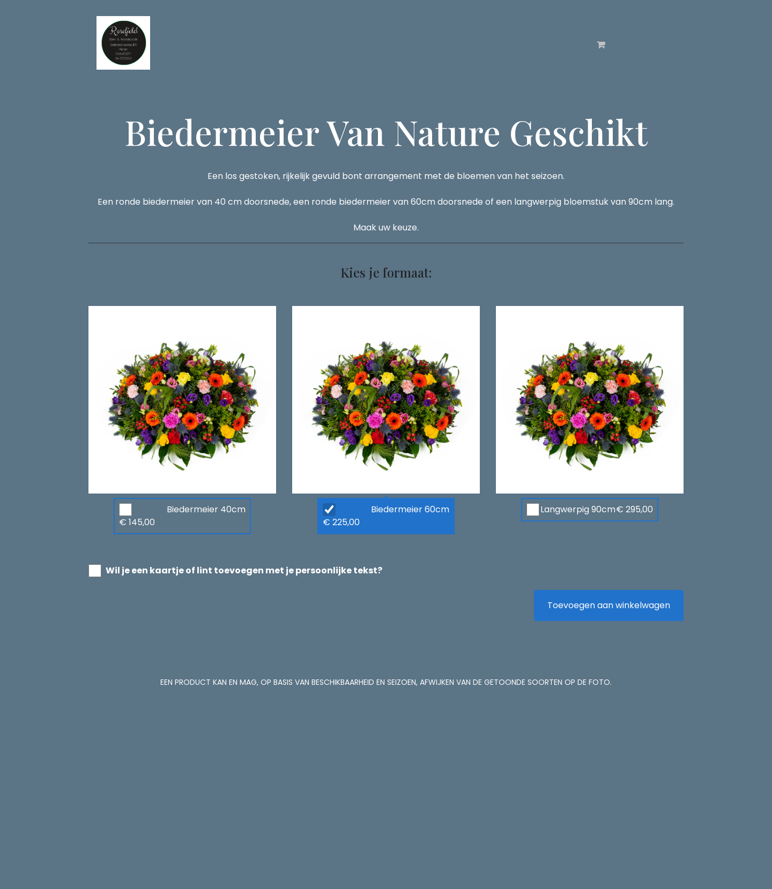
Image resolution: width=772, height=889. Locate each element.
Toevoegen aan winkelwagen (608, 605)
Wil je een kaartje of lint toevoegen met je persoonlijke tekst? (244, 570)
